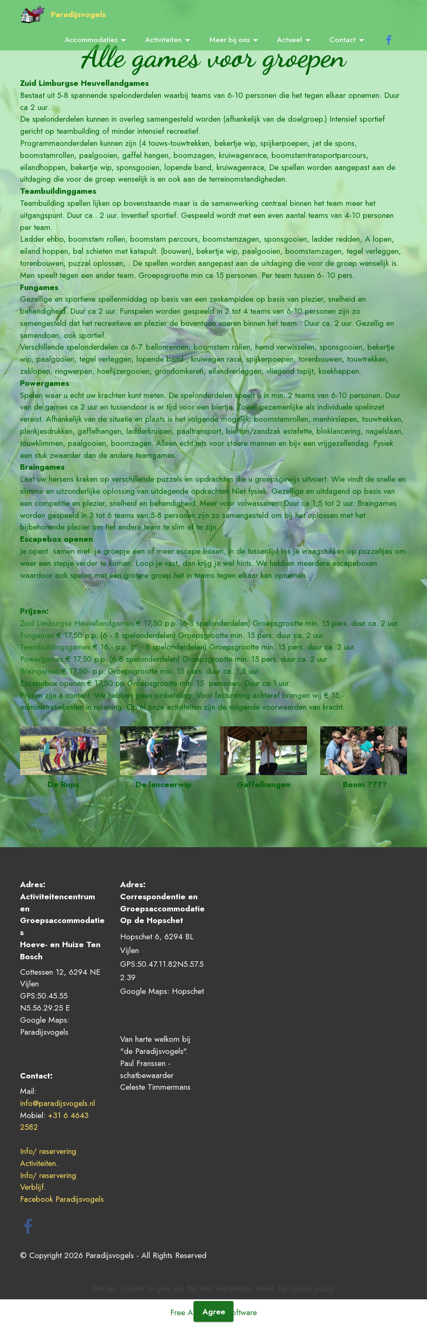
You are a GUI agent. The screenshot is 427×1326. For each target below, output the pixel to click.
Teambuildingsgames (55, 647)
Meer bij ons (229, 39)
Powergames (41, 659)
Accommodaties (91, 39)
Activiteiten (163, 39)
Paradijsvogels (78, 14)
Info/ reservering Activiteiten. (49, 1157)
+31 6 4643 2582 (54, 1121)
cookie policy (312, 1311)
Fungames (37, 635)
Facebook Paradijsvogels (63, 1199)
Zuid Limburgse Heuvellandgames (77, 623)
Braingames (39, 671)
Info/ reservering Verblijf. (49, 1181)
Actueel (289, 39)
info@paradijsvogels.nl (57, 1103)
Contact (342, 39)
